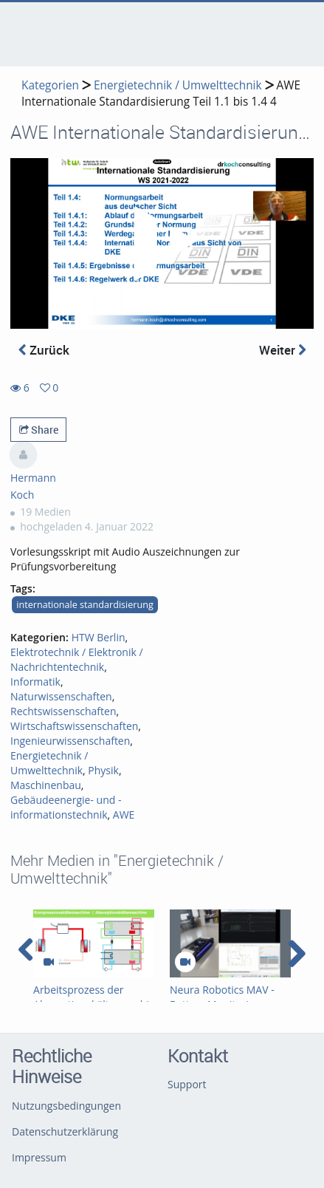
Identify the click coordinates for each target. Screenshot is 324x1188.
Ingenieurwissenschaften (70, 741)
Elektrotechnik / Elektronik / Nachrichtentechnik (76, 659)
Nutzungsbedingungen (66, 1106)
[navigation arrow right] (296, 954)
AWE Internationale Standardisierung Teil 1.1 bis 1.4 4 (160, 93)
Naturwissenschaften (61, 696)
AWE (124, 815)
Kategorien (50, 85)
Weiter (282, 349)
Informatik (35, 682)
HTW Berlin (98, 637)
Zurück (43, 349)
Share (38, 430)
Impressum (39, 1157)
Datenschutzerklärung (65, 1131)
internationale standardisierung (84, 604)
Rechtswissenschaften (63, 711)
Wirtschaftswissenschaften (74, 726)
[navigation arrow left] (26, 950)
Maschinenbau (45, 785)
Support (187, 1084)
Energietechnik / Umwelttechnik (178, 85)
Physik (103, 770)
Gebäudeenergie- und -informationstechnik (65, 807)
